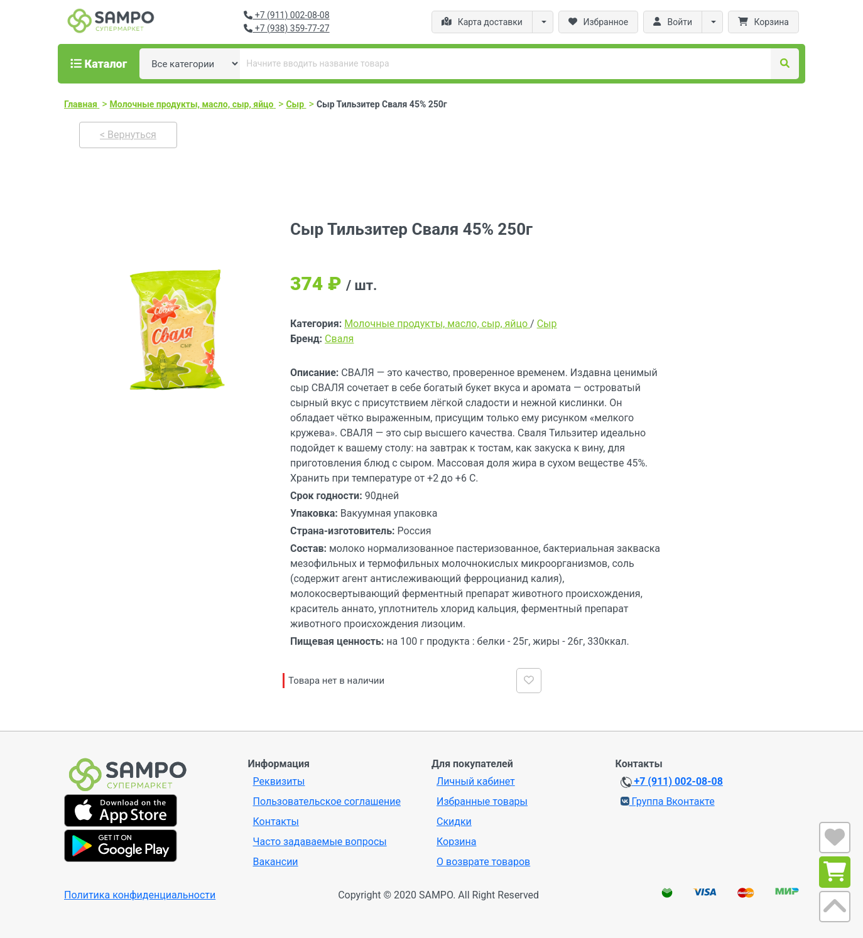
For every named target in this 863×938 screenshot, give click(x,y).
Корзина (456, 842)
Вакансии (275, 862)
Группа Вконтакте (668, 801)
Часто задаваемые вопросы (320, 842)
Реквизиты (279, 781)
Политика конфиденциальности (139, 895)
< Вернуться (128, 135)
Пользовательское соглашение (327, 801)
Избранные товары (482, 801)
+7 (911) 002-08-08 (286, 15)
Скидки (454, 821)
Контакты (276, 821)
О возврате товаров (483, 862)
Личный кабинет (476, 781)
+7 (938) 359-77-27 (286, 28)
